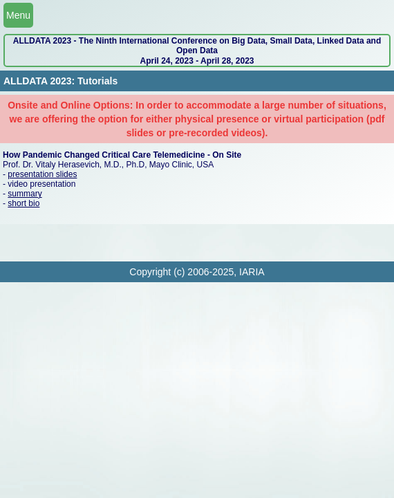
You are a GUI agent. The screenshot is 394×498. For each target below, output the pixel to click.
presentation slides (42, 174)
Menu (18, 15)
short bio (23, 203)
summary (24, 194)
